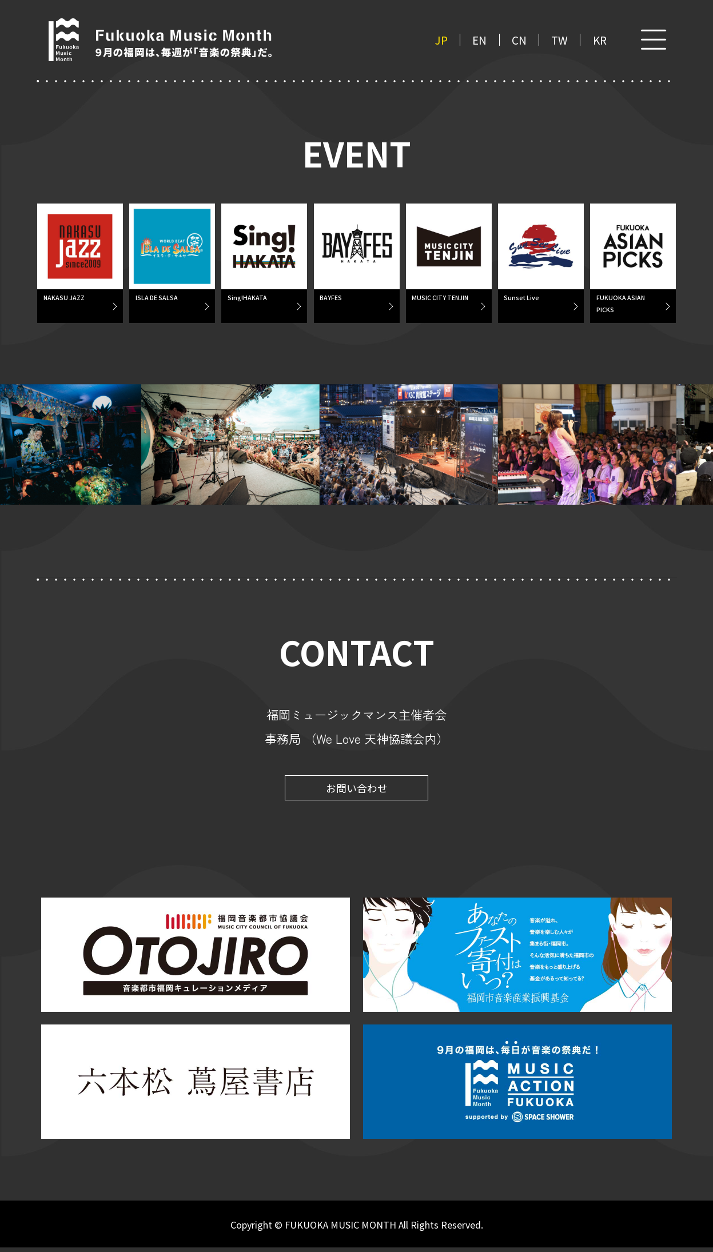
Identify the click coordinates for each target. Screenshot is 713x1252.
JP (441, 40)
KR (600, 40)
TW (559, 40)
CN (519, 40)
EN (479, 40)
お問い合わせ (357, 792)
